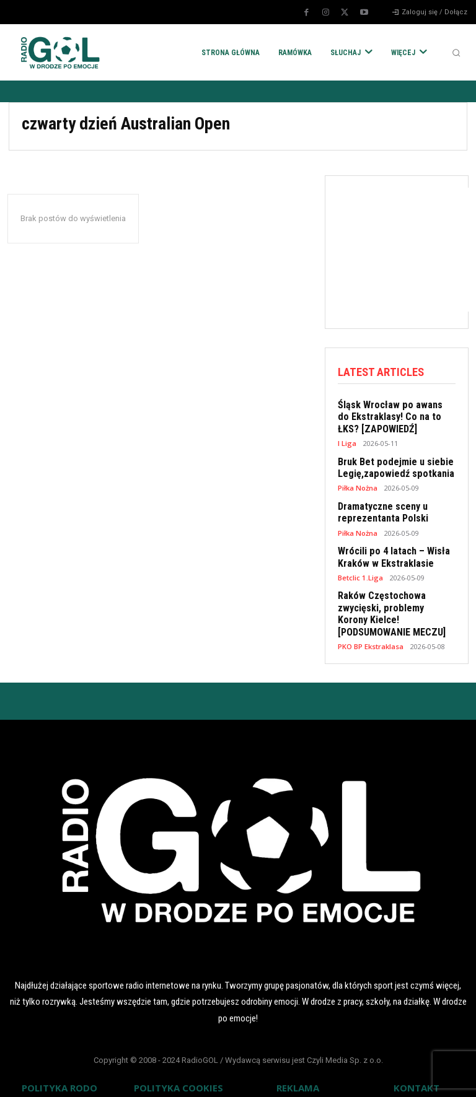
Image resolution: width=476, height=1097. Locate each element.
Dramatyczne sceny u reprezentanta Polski (380, 508)
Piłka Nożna (357, 484)
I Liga (347, 440)
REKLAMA (297, 1077)
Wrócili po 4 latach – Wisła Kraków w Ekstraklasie (388, 551)
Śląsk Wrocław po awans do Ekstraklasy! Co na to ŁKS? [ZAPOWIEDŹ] (391, 415)
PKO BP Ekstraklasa (370, 636)
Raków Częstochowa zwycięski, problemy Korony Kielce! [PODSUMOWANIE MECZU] (393, 605)
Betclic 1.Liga (360, 570)
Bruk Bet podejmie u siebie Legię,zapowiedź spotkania (391, 464)
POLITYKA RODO (59, 1077)
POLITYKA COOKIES (178, 1077)
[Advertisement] (407, 250)
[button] (456, 52)
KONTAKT (416, 1077)
